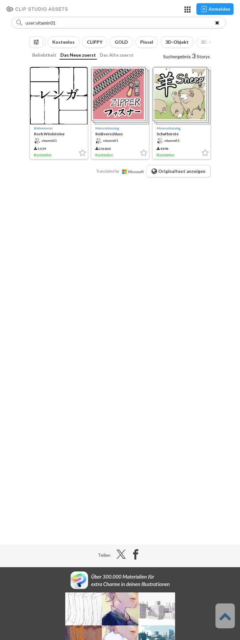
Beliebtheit (44, 55)
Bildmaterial (43, 128)
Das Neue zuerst (78, 55)
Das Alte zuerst (116, 55)
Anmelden (215, 9)
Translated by (121, 171)
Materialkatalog (107, 128)
